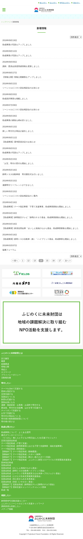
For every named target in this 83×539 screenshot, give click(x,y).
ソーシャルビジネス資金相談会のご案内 (20, 196)
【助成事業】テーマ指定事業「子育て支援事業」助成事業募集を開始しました (36, 207)
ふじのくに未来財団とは (12, 353)
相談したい (6, 495)
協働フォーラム (9, 250)
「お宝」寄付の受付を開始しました (18, 163)
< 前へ (15, 261)
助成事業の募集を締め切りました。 (18, 120)
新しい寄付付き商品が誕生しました (18, 131)
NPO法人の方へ (65, 3)
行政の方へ (76, 3)
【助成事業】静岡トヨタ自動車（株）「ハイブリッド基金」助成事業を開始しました (39, 239)
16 (53, 261)
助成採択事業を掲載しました (15, 99)
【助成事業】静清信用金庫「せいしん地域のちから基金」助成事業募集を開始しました (40, 228)
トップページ (6, 22)
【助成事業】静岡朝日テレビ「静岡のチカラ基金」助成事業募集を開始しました (37, 217)
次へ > (68, 261)
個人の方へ (43, 3)
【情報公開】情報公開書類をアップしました (21, 77)
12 (28, 261)
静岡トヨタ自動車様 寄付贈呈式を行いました (22, 174)
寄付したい (6, 383)
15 (47, 261)
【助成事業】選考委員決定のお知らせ (19, 142)
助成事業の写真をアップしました (17, 45)
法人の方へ (53, 3)
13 (35, 261)
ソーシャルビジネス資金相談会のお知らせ (20, 88)
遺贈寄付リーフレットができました (18, 185)
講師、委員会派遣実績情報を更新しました (20, 66)
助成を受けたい (8, 427)
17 (60, 261)
